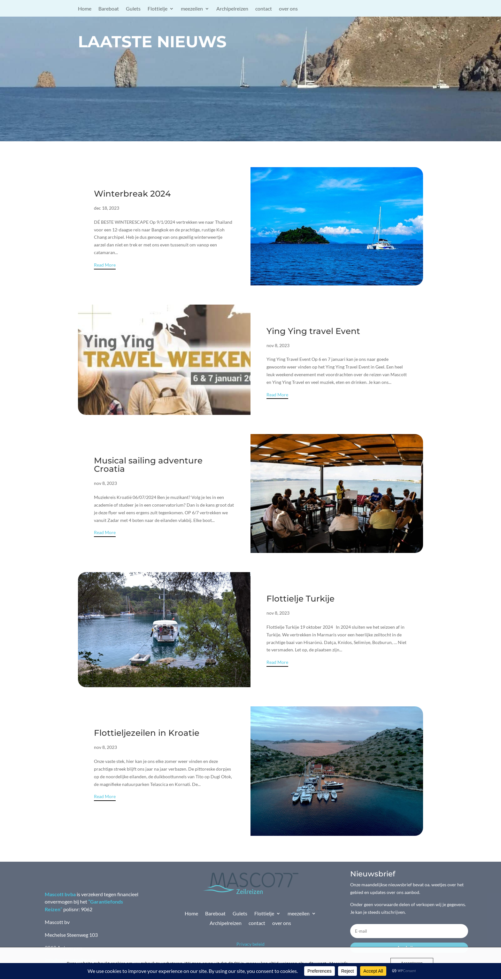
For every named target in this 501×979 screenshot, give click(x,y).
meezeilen (192, 9)
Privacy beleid (250, 944)
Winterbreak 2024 (132, 194)
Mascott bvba (60, 894)
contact (263, 9)
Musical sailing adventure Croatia (148, 464)
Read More (105, 265)
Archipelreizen (232, 9)
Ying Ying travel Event (313, 331)
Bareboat (108, 9)
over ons (288, 9)
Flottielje (157, 9)
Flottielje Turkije (300, 599)
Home (84, 9)
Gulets (133, 9)
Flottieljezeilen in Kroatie (146, 733)
